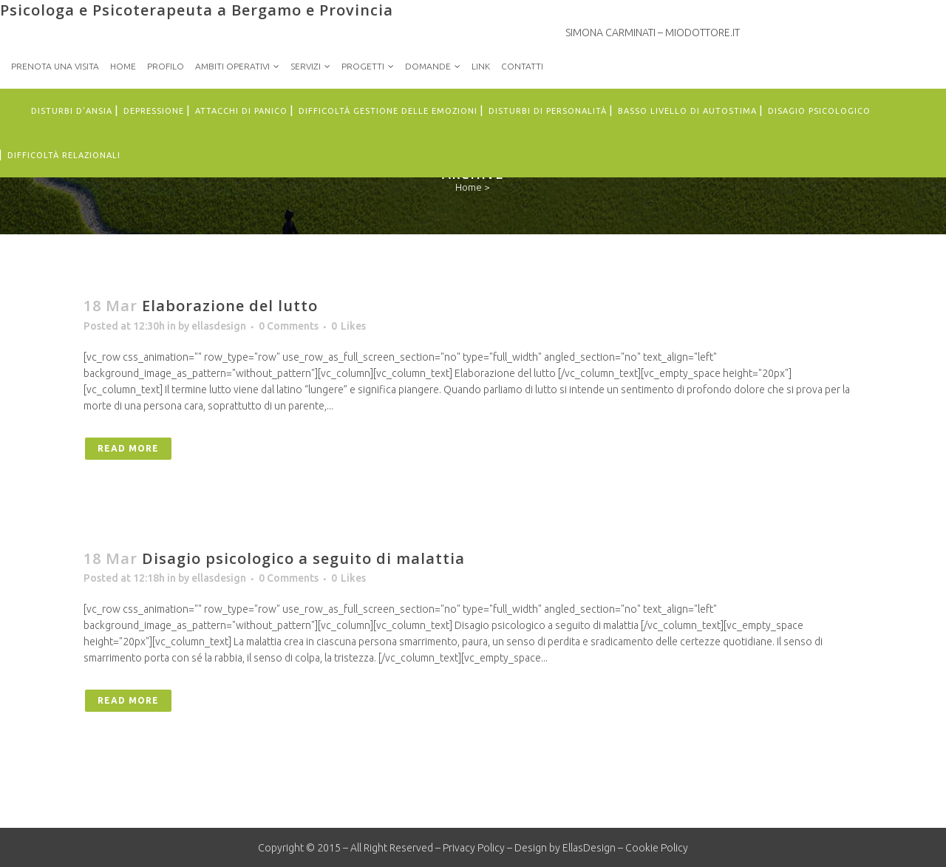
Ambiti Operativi (232, 66)
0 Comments (289, 326)
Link (481, 66)
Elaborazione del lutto (230, 306)
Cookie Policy (656, 848)
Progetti (362, 66)
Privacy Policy (474, 848)
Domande (428, 66)
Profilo (165, 66)
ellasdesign (218, 326)
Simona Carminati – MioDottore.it (652, 32)
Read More (128, 448)
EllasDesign (589, 848)
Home (123, 66)
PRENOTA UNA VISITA (55, 66)
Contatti (522, 66)
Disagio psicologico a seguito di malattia (303, 558)
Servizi (305, 66)
